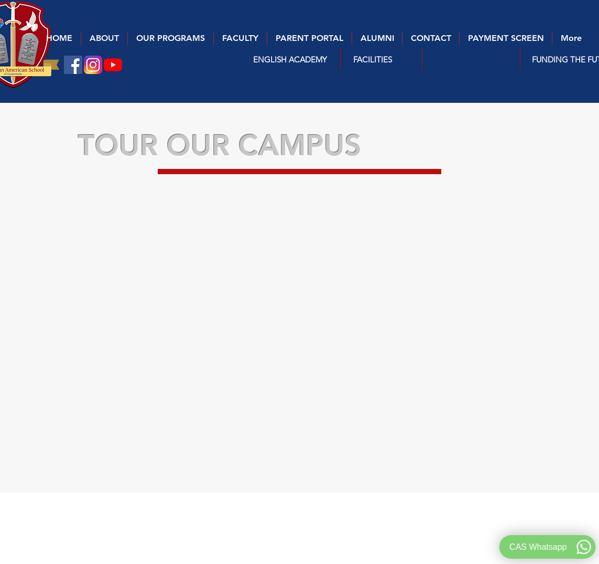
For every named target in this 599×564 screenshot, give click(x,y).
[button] (290, 59)
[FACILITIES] (372, 59)
